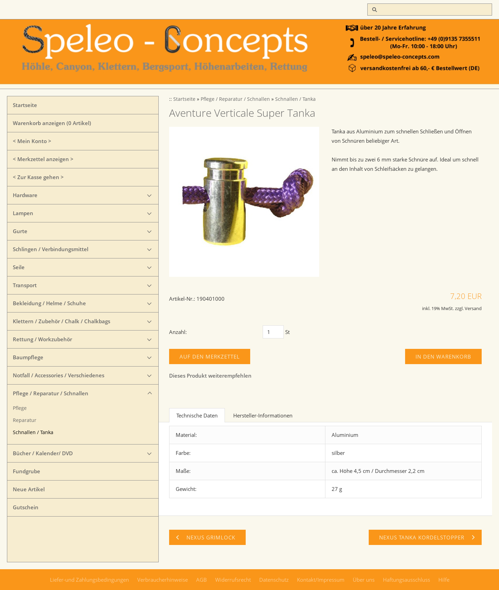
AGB (201, 579)
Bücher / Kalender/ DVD (43, 453)
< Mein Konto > (32, 141)
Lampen (23, 213)
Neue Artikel (29, 489)
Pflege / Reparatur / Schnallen (50, 393)
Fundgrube (26, 471)
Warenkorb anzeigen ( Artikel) (52, 123)
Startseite (25, 105)
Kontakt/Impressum (320, 579)
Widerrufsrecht (233, 579)
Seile (19, 267)
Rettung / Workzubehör (42, 339)
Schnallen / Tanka (33, 432)
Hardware (25, 195)
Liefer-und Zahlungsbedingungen (89, 579)
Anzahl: (178, 331)
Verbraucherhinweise (162, 579)
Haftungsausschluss (406, 579)
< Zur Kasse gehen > (38, 177)
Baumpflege (28, 357)
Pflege (20, 408)
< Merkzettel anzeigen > (43, 159)
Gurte (20, 231)
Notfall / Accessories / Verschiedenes (58, 375)
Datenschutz (274, 579)
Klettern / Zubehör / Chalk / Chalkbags (61, 321)
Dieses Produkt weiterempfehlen (210, 375)
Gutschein (25, 507)
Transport (25, 285)
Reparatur (24, 420)
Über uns (364, 579)
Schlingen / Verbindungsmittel (50, 249)
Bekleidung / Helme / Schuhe (49, 303)
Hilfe (443, 579)
